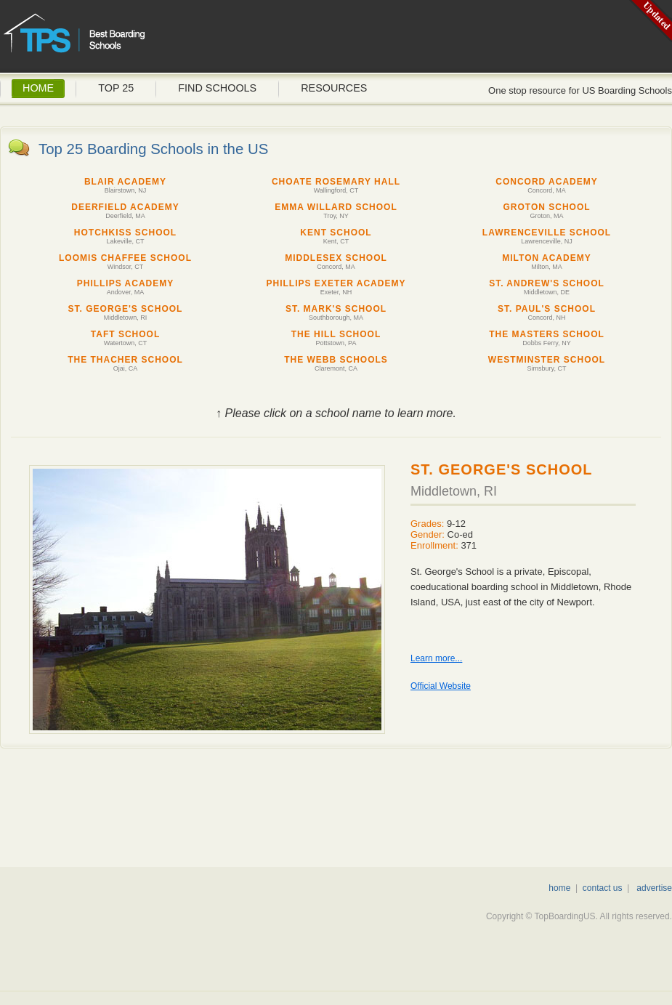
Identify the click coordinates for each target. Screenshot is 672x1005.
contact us (603, 888)
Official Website (440, 686)
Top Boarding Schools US (116, 40)
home (559, 888)
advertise (654, 888)
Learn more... (436, 658)
